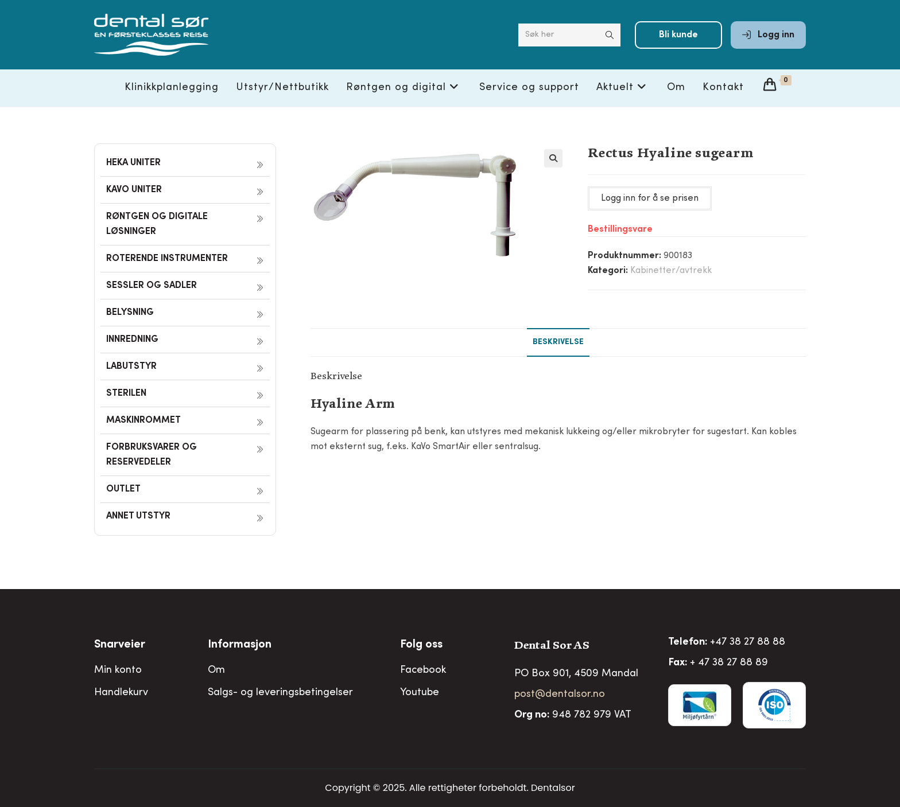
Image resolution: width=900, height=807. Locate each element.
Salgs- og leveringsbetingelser (280, 693)
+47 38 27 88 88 (747, 642)
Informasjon (239, 645)
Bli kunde (678, 35)
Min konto (118, 670)
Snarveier (119, 645)
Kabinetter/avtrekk (671, 270)
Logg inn (768, 35)
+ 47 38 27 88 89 (729, 663)
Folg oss (421, 645)
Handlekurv (121, 693)
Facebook (423, 670)
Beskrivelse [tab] (558, 342)
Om (216, 670)
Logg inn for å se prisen (650, 198)
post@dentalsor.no (559, 694)
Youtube (419, 693)
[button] (553, 158)
